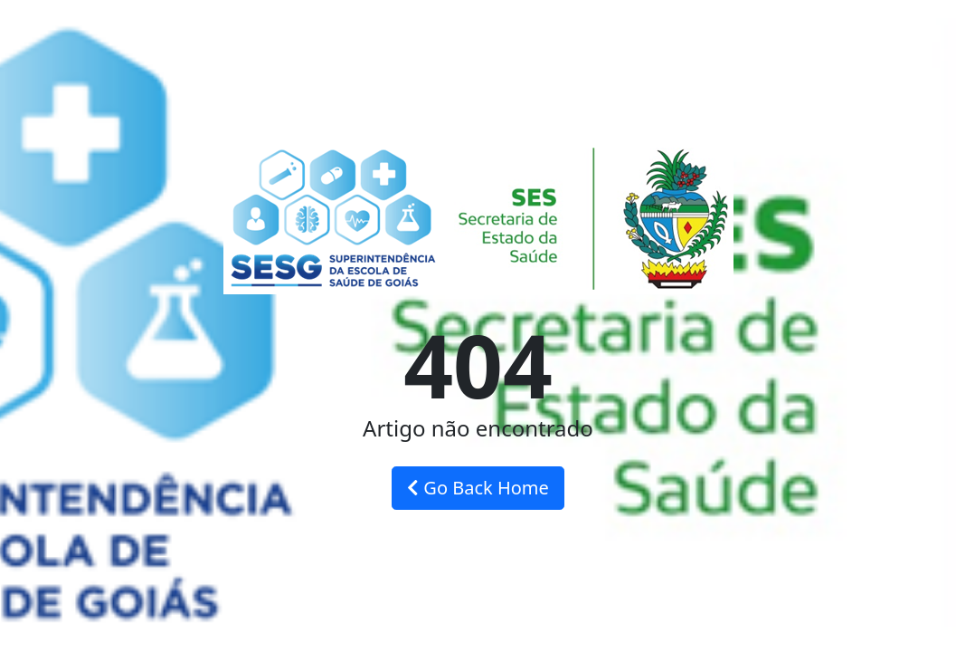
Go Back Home (478, 487)
